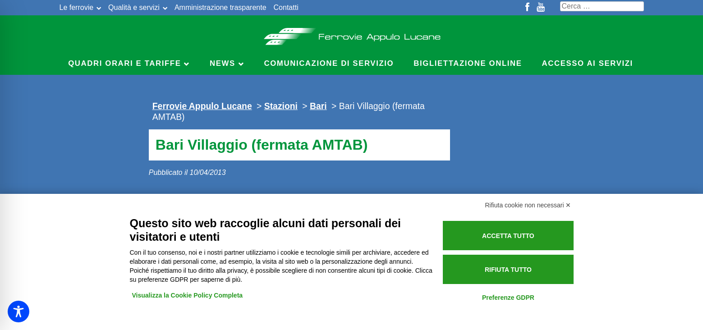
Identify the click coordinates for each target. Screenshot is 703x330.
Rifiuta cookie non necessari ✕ (528, 205)
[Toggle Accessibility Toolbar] (18, 311)
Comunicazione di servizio (329, 63)
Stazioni (281, 106)
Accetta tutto (508, 235)
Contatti (286, 7)
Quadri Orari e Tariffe (124, 63)
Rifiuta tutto (508, 269)
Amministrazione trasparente (220, 7)
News (222, 63)
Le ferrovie (77, 7)
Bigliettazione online (468, 63)
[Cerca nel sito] (602, 6)
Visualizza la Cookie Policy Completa (187, 295)
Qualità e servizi (134, 7)
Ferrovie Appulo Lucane (351, 34)
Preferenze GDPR (508, 297)
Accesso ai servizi (587, 63)
